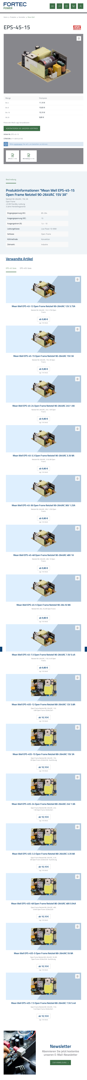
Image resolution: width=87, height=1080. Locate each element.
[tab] (11, 180)
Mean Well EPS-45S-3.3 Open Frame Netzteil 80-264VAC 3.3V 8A (43, 853)
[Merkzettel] (65, 6)
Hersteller (22, 17)
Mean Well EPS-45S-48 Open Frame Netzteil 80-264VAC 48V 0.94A (43, 903)
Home (6, 17)
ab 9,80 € (43, 319)
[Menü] (51, 6)
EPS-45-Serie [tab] (11, 268)
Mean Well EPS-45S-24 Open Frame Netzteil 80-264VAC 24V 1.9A (43, 804)
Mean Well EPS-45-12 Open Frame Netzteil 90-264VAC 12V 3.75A (43, 306)
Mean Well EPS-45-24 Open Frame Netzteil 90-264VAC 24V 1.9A (43, 405)
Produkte (13, 17)
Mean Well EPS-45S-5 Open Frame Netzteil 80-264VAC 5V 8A (43, 953)
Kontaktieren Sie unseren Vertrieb (22, 128)
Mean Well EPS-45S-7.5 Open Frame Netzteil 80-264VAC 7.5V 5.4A (43, 1003)
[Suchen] (58, 6)
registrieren (18, 144)
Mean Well (31, 17)
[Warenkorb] (72, 6)
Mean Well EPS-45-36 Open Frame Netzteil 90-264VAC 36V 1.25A (43, 505)
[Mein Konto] (79, 6)
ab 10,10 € (44, 717)
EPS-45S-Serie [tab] (25, 268)
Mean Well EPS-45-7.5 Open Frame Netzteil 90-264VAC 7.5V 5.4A (43, 654)
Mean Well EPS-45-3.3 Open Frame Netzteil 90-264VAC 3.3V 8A (43, 455)
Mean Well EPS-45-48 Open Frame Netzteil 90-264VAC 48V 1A (43, 555)
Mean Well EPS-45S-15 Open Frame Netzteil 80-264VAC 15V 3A (43, 754)
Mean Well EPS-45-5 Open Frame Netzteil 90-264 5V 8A (44, 605)
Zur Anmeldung (59, 1062)
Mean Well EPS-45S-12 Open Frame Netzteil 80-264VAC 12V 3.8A (43, 704)
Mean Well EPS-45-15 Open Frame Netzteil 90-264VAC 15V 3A (43, 356)
